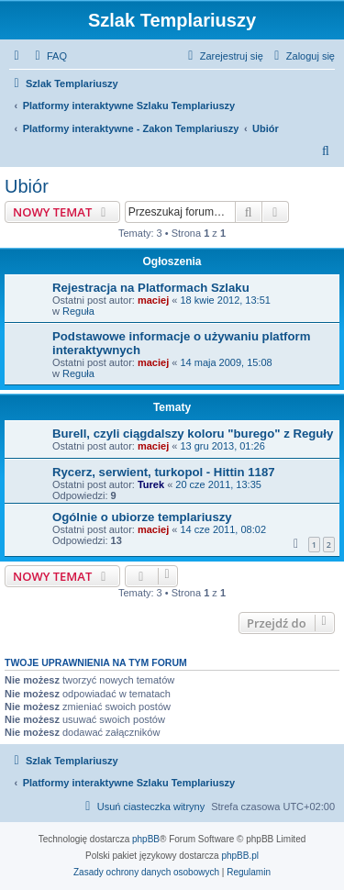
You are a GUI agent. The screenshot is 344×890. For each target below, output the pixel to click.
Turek (151, 484)
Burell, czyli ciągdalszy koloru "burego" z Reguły (192, 433)
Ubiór (27, 186)
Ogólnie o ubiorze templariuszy (142, 517)
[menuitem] (48, 56)
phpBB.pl (240, 856)
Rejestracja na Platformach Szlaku (151, 288)
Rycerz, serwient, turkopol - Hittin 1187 (163, 472)
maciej (153, 300)
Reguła (78, 311)
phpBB (146, 839)
